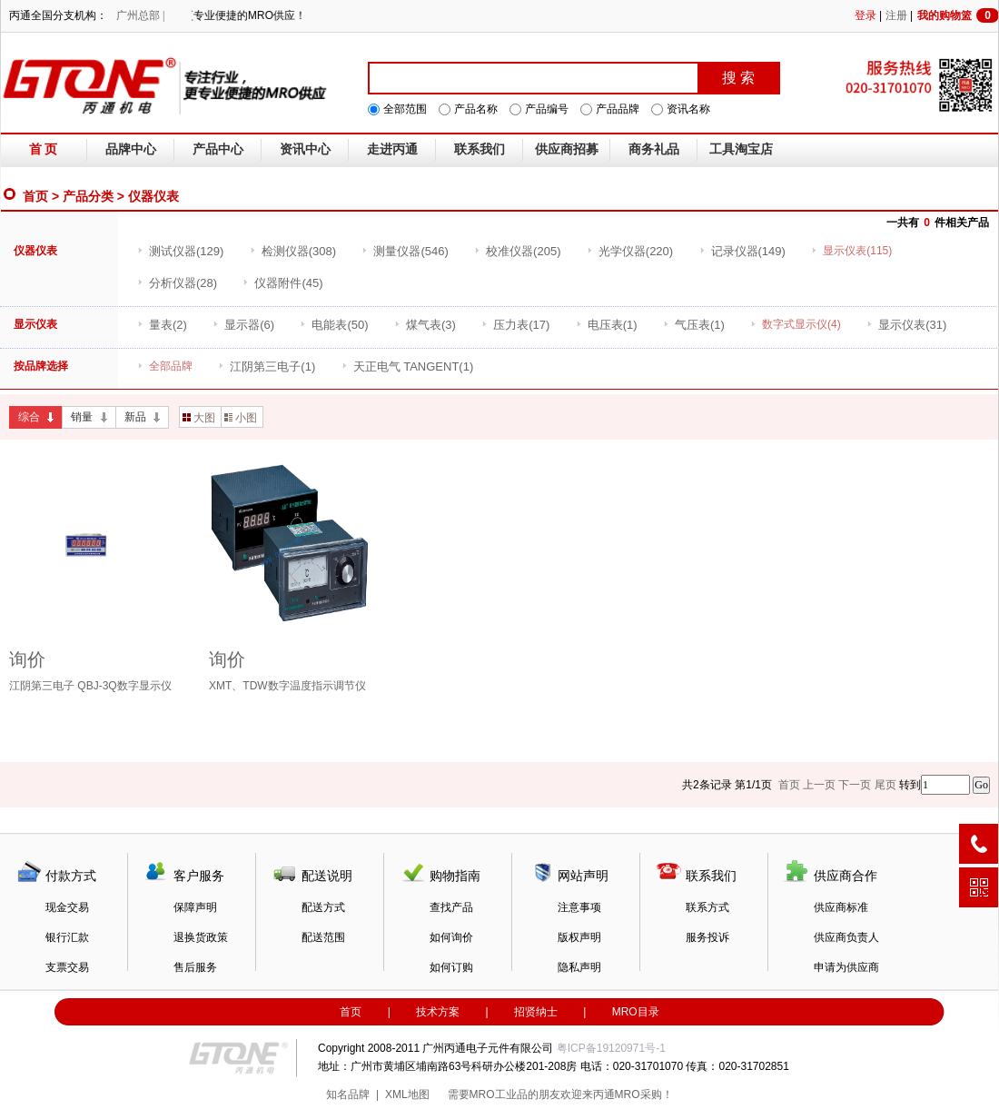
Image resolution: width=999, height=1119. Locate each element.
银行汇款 (67, 937)
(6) (243, 325)
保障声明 (195, 907)
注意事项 (579, 907)
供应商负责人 (846, 937)
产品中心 (218, 149)
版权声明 (579, 937)
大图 (199, 417)
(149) (742, 251)
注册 (896, 15)
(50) (334, 325)
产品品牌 (617, 109)
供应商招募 (566, 149)
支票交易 (67, 967)
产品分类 (88, 196)
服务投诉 (707, 937)
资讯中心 (305, 149)
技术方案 (438, 1011)
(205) (517, 251)
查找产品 (451, 907)
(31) (906, 325)
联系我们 (479, 149)
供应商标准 (841, 907)
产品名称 (476, 109)
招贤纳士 (536, 1011)
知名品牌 (348, 1094)
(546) (404, 251)
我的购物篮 (958, 15)
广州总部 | (140, 15)
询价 (27, 659)
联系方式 (707, 907)
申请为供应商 (846, 967)
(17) (515, 325)
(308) (293, 251)
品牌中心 (130, 149)
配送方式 (323, 907)
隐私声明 (579, 967)
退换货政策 (200, 937)
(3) (425, 325)
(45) (282, 283)
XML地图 (407, 1094)
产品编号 (547, 109)
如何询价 (451, 937)
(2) (162, 325)
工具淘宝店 (741, 149)
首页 (35, 196)
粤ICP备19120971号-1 (611, 1048)
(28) (177, 283)
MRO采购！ (644, 1094)
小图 (240, 417)
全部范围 (405, 109)
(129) (180, 251)
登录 (865, 15)
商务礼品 (653, 149)
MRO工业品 (499, 1094)
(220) (630, 251)
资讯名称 (688, 109)
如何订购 (451, 967)
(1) (607, 325)
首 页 (43, 149)
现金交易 (67, 907)
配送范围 (323, 937)
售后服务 (195, 967)
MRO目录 (635, 1011)
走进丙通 (392, 149)
